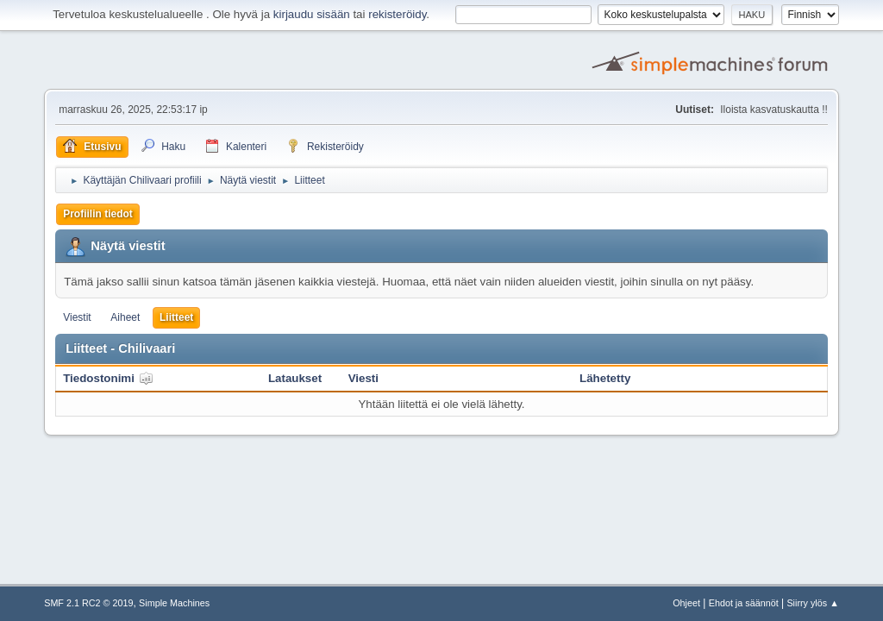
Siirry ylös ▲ (812, 603)
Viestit (77, 317)
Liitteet (176, 317)
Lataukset (295, 378)
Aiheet (125, 317)
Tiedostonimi (108, 378)
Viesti (363, 378)
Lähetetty (604, 378)
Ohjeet (686, 603)
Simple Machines (174, 603)
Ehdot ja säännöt (744, 603)
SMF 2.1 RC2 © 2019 (88, 603)
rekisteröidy (397, 14)
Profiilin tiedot (98, 214)
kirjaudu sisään (311, 14)
